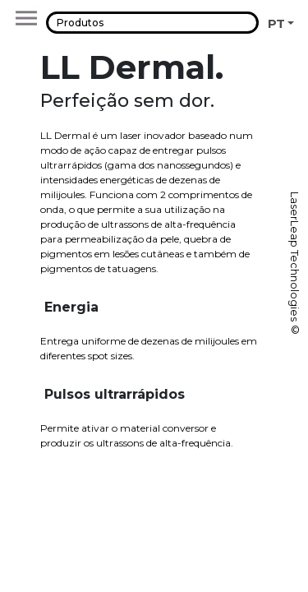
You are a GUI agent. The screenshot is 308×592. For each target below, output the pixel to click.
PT (276, 23)
